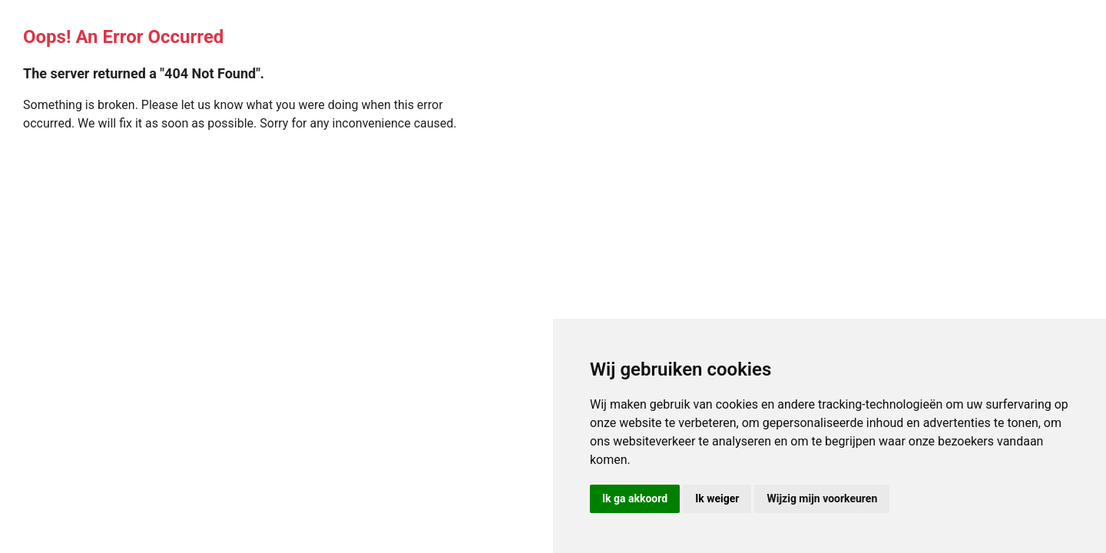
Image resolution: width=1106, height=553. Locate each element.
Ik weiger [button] (717, 498)
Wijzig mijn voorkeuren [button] (822, 498)
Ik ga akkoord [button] (634, 498)
